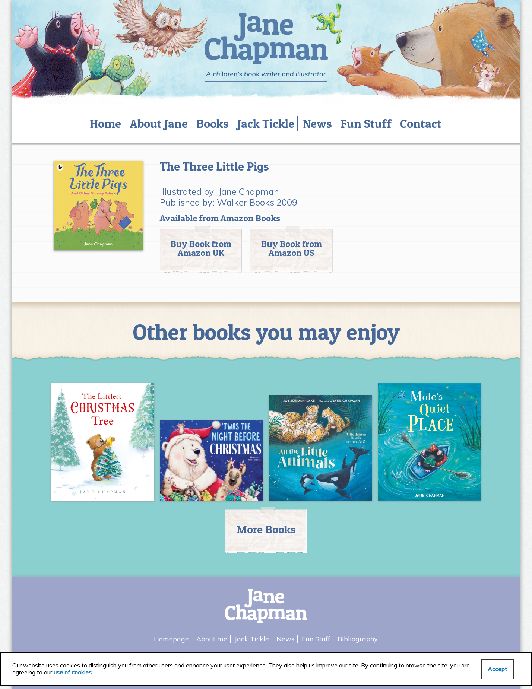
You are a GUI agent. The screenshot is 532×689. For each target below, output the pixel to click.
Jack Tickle (265, 123)
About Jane (159, 123)
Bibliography (358, 639)
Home (105, 123)
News (317, 123)
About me (211, 639)
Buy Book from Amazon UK (201, 248)
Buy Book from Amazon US (291, 248)
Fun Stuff (366, 123)
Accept (497, 669)
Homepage (171, 639)
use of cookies (73, 672)
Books (212, 123)
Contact (420, 123)
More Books (266, 529)
